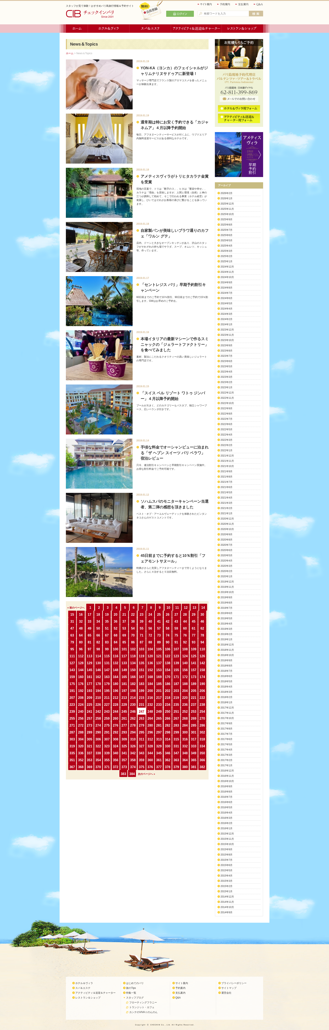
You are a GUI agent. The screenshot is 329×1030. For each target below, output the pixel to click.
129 (89, 663)
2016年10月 (227, 781)
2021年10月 (227, 466)
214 (133, 697)
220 (185, 697)
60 (185, 628)
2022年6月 (226, 424)
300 (185, 732)
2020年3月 (226, 565)
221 (193, 697)
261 (124, 718)
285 (193, 725)
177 (89, 684)
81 (89, 642)
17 (89, 614)
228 (115, 704)
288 (81, 732)
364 (185, 760)
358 (133, 760)
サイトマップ (228, 988)
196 (115, 691)
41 (159, 621)
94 (202, 642)
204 (185, 691)
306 (98, 739)
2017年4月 (226, 749)
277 (124, 725)
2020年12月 (227, 518)
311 (141, 739)
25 (159, 614)
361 (159, 760)
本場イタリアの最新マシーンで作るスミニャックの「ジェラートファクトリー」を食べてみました (175, 344)
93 (193, 642)
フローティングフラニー (143, 1002)
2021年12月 (227, 455)
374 (133, 767)
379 (176, 767)
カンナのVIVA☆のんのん (143, 1012)
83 (107, 642)
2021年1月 (226, 513)
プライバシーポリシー (234, 983)
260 (115, 718)
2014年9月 (226, 912)
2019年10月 (227, 592)
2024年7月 (226, 292)
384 (132, 774)
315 (176, 739)
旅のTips (131, 988)
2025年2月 (226, 256)
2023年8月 (226, 350)
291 (107, 732)
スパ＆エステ (150, 28)
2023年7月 (226, 355)
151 (141, 670)
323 (107, 746)
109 (193, 649)
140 (185, 663)
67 (107, 635)
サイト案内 (205, 4)
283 (176, 725)
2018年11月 (227, 649)
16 (81, 614)
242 (98, 711)
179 (107, 684)
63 (72, 635)
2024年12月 (227, 266)
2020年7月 (226, 544)
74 (167, 635)
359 (141, 760)
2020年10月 (227, 529)
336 (81, 753)
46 (202, 621)
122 (167, 656)
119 (141, 656)
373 (124, 767)
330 (167, 746)
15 (72, 614)
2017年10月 (227, 718)
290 (98, 732)
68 (115, 635)
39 (141, 621)
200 (150, 691)
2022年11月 (227, 397)
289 (89, 732)
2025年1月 (226, 261)
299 (176, 732)
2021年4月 (226, 497)
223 (72, 704)
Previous (217, 154)
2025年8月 (226, 224)
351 (72, 760)
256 (81, 718)
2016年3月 (226, 817)
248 (150, 711)
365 (193, 760)
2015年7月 (226, 859)
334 (202, 746)
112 (81, 656)
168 (150, 677)
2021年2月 (226, 508)
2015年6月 (226, 865)
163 (107, 677)
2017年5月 (226, 744)
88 (150, 642)
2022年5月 (226, 429)
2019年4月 (226, 623)
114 (98, 656)
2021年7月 (226, 481)
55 (141, 628)
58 (167, 628)
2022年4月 (226, 434)
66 (98, 635)
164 (115, 677)
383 (123, 774)
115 (107, 656)
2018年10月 (227, 655)
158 (202, 670)
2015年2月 (226, 886)
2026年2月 (226, 193)
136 (150, 663)
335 (72, 753)
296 (150, 732)
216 (150, 697)
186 (167, 684)
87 (141, 642)
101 (124, 649)
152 (150, 670)
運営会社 (226, 992)
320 (81, 746)
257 (89, 718)
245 (124, 711)
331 (176, 746)
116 (115, 656)
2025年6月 (226, 235)
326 (133, 746)
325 (124, 746)
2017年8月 (226, 728)
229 (124, 704)
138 (167, 663)
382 (202, 767)
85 (124, 642)
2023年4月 (226, 371)
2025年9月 (226, 219)
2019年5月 (226, 618)
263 (141, 718)
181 (124, 684)
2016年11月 (227, 775)
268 (185, 718)
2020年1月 (226, 576)
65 (89, 635)
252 (185, 711)
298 (167, 732)
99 (107, 649)
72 (150, 635)
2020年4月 (226, 560)
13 (194, 607)
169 (159, 677)
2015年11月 (227, 838)
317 (193, 739)
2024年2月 (226, 319)
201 (159, 691)
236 (185, 704)
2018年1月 (226, 702)
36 (115, 621)
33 (89, 621)
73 (159, 635)
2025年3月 (226, 250)
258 (98, 718)
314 (167, 739)
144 (81, 670)
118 (133, 656)
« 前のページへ (76, 607)
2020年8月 (226, 539)
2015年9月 (226, 849)
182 (133, 684)
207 (72, 697)
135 (141, 663)
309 (124, 739)
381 (193, 767)
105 (159, 649)
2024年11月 (227, 271)
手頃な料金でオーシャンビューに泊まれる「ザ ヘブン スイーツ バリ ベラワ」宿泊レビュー (175, 453)
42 (167, 621)
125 (193, 656)
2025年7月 (226, 229)
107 (176, 649)
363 (176, 760)
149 (124, 670)
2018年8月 (226, 665)
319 (72, 746)
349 (193, 753)
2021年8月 (226, 476)
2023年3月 (226, 376)
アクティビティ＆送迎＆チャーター (196, 28)
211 (107, 697)
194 (98, 691)
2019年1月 (226, 639)
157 (193, 670)
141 (193, 663)
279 (141, 725)
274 (98, 725)
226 (98, 704)
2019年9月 (226, 597)
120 (150, 656)
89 (159, 642)
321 (89, 746)
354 (98, 760)
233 (159, 704)
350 (202, 753)
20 (115, 614)
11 (177, 607)
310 (133, 739)
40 (150, 621)
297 (159, 732)
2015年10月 (227, 844)
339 (107, 753)
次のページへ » (146, 774)
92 (185, 642)
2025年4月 (226, 245)
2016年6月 (226, 802)
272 (81, 725)
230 (133, 704)
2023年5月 (226, 366)
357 (124, 760)
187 (176, 684)
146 (98, 670)
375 (141, 767)
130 (98, 663)
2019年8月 (226, 602)
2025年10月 (227, 214)
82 (98, 642)
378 (167, 767)
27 (176, 614)
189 (193, 684)
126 (202, 656)
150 (133, 670)
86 (133, 642)
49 (89, 628)
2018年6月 (226, 676)
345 (159, 753)
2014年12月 (227, 896)
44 (185, 621)
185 (159, 684)
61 (193, 628)
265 (159, 718)
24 (150, 614)
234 (167, 704)
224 (81, 704)
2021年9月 (226, 471)
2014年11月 (227, 901)
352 (81, 760)
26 (167, 614)
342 (133, 753)
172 (185, 677)
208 (81, 697)
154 (167, 670)
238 (202, 704)
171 (176, 677)
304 (81, 739)
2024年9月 (226, 282)
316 (185, 739)
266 (167, 718)
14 (203, 607)
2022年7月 (226, 418)
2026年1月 (226, 198)
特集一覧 (131, 992)
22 (133, 614)
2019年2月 (226, 634)
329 (159, 746)
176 (81, 684)
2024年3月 (226, 313)
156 (185, 670)
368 (81, 767)
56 (150, 628)
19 (107, 614)
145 (89, 670)
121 (159, 656)
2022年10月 (227, 403)
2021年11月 (227, 460)
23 (141, 614)
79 (72, 642)
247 (141, 711)
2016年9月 (226, 786)
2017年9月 (226, 723)
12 (186, 607)
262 (133, 718)
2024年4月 (226, 308)
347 (176, 753)
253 (193, 711)
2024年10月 (227, 277)
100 (115, 649)
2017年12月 (227, 707)
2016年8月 (226, 791)
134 (133, 663)
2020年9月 (226, 534)
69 (124, 635)
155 (176, 670)
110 (202, 649)
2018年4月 (226, 686)
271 (72, 725)
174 (202, 677)
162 (98, 677)
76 (185, 635)
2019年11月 (227, 586)
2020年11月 (227, 523)
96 (81, 649)
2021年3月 (226, 502)
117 (124, 656)
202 (167, 691)
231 (141, 704)
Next (260, 154)
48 (81, 628)
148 (115, 670)
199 (141, 691)
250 (167, 711)
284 (185, 725)
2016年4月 (226, 812)
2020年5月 (226, 555)
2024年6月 (226, 298)
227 (107, 704)
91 (176, 642)
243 (107, 711)
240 (81, 711)
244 (115, 711)
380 (185, 767)
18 (98, 614)
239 (72, 711)
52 (115, 628)
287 (72, 732)
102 (133, 649)
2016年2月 (226, 823)
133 (124, 663)
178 (98, 684)
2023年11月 (227, 334)
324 (115, 746)
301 (193, 732)
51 (107, 628)
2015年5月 (226, 870)
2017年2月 (226, 760)
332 (185, 746)
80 (81, 642)
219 (176, 697)
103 (141, 649)
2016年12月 (227, 770)
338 (98, 753)
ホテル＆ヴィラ (108, 28)
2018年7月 (226, 670)
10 (168, 607)
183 (141, 684)
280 (150, 725)
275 (107, 725)
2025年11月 (227, 208)
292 (115, 732)
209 (89, 697)
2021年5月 (226, 492)
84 (115, 642)
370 (98, 767)
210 (98, 697)
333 (193, 746)
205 (193, 691)
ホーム (77, 28)
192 (81, 691)
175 (72, 684)
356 (115, 760)
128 (81, 663)
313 (159, 739)
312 (150, 739)
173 (193, 677)
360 (150, 760)
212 (115, 697)
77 (193, 635)
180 (115, 684)
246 (133, 711)
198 (133, 691)
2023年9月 (226, 345)
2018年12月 (227, 644)
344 (150, 753)
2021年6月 (226, 487)
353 (89, 760)
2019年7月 (226, 607)
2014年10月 (227, 907)
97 (89, 649)
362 (167, 760)
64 (81, 635)
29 (193, 614)
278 (133, 725)
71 (141, 635)
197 (124, 691)
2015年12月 (227, 833)
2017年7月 (226, 733)
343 (141, 753)
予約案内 (224, 4)
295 (141, 732)
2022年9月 (226, 408)
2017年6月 (226, 739)
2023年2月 (226, 382)
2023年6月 (226, 361)
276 (115, 725)
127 (72, 663)
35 (107, 621)
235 (176, 704)
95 (72, 649)
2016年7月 (226, 796)
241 (89, 711)
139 (176, 663)
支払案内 (242, 4)
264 (150, 718)
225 (89, 704)
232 (150, 704)
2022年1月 (226, 450)
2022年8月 (226, 413)
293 (124, 732)
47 (72, 628)
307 (107, 739)
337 (89, 753)
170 (167, 677)
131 (107, 663)
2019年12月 (227, 581)
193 (89, 691)
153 (159, 670)
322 (98, 746)
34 (98, 621)
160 (81, 677)
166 (133, 677)
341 (124, 753)
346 (167, 753)
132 (115, 663)
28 (185, 614)
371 (107, 767)
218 (167, 697)
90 (167, 642)
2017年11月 (227, 712)
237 (193, 704)
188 (185, 684)
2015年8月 (226, 854)
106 (167, 649)
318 (202, 739)
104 (150, 649)
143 (72, 670)
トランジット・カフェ (141, 1007)
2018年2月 (226, 697)
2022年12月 (227, 392)
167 (141, 677)
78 (202, 635)
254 (202, 711)
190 (202, 684)
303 (72, 739)
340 (115, 753)
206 (202, 691)
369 (89, 767)
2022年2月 (226, 445)
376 (150, 767)
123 (176, 656)
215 (141, 697)
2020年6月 (226, 550)
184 (150, 684)
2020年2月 (226, 571)
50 (98, 628)
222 (202, 697)
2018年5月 (226, 681)
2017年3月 (226, 754)
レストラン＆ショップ (242, 28)
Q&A (258, 4)
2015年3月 (226, 880)
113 (89, 656)
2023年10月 (227, 340)
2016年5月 (226, 807)
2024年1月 (226, 324)
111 (72, 656)
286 (202, 725)
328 (150, 746)
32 (81, 621)
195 (107, 691)
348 (185, 753)
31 (72, 621)
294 (133, 732)
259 (107, 718)
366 (202, 760)
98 (98, 649)
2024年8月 (226, 287)
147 (107, 670)
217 (159, 697)
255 (72, 718)
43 (176, 621)
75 (176, 635)
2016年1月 (226, 828)
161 (89, 677)
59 (176, 628)
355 (107, 760)
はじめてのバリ (135, 983)
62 (202, 628)
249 (159, 711)
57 (159, 628)
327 (141, 746)
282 (167, 725)
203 (176, 691)
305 (89, 739)
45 (193, 621)
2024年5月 (226, 303)
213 (124, 697)
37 (124, 621)
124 (185, 656)
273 (89, 725)
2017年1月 (226, 765)
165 (124, 677)
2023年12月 (227, 329)
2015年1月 (226, 891)
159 (72, 677)
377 (159, 767)
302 (202, 732)
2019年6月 (226, 613)
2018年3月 (226, 691)
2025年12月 (227, 203)
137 (159, 663)
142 (202, 663)
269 (193, 718)
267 (176, 718)
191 (72, 691)
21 (124, 614)
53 (124, 628)
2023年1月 (226, 387)
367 (72, 767)
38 (133, 621)
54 (133, 628)
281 (159, 725)
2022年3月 (226, 439)
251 (176, 711)
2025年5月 (226, 240)
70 (133, 635)
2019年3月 (226, 628)
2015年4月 (226, 875)
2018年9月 (226, 660)
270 (202, 718)
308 (115, 739)
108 (185, 649)
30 (202, 614)
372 (115, 767)
